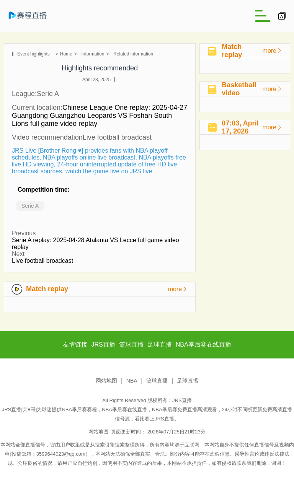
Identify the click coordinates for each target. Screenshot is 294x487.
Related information (133, 54)
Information (92, 54)
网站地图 (106, 381)
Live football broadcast (42, 260)
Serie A (30, 206)
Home (66, 54)
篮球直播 (157, 381)
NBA (131, 381)
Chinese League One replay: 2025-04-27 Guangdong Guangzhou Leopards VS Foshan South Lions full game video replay (99, 115)
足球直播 (187, 381)
